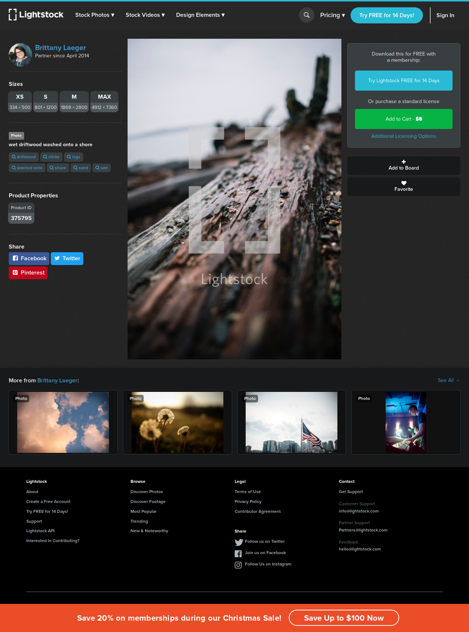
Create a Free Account (48, 501)
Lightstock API (40, 530)
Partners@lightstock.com (363, 530)
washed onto (27, 167)
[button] (94, 15)
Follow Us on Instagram (268, 564)
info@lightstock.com (359, 511)
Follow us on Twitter (265, 541)
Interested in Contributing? (53, 540)
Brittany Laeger (60, 47)
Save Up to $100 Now (344, 618)
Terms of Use (248, 491)
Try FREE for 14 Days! (386, 15)
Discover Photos (147, 491)
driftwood (24, 157)
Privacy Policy (248, 501)
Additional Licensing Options (403, 136)
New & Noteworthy (149, 530)
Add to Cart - (404, 119)
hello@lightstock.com (360, 549)
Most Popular (143, 511)
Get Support (351, 491)
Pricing (332, 15)
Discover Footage (148, 501)
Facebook (29, 258)
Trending (139, 521)
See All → (449, 380)
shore (58, 167)
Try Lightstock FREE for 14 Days (404, 80)
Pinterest (28, 272)
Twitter (67, 258)
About (32, 491)
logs (73, 157)
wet (101, 167)
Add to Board (403, 165)
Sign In (445, 15)
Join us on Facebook (265, 552)
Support (34, 521)
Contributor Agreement (258, 511)
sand (80, 167)
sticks (51, 157)
